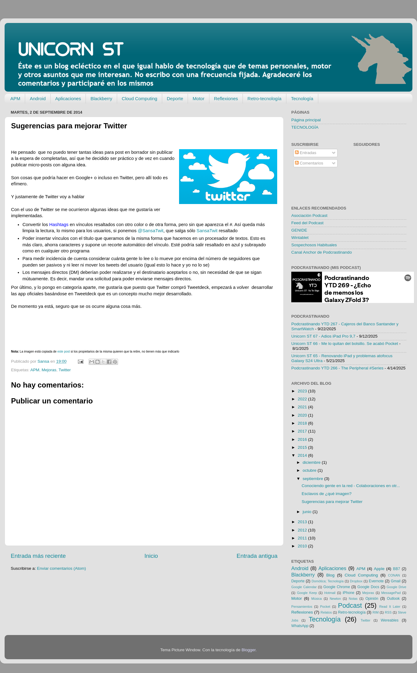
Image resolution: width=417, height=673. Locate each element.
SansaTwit (207, 230)
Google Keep (307, 593)
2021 (303, 407)
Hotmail (329, 593)
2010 (303, 546)
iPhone (348, 593)
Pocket (325, 606)
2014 (303, 455)
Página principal (306, 120)
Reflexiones (226, 98)
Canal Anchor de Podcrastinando (321, 252)
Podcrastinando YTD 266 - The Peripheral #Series (337, 368)
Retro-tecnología (264, 98)
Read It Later (389, 606)
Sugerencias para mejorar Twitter (332, 501)
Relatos (326, 612)
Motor (198, 98)
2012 (303, 530)
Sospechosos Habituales (314, 245)
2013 (303, 522)
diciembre (312, 462)
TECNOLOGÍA (305, 127)
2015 (303, 447)
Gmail (395, 581)
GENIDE (299, 230)
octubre (310, 470)
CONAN (394, 575)
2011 (303, 538)
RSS (388, 612)
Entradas (305, 152)
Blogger (249, 650)
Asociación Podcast (309, 215)
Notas (353, 598)
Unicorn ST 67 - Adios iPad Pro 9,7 (323, 336)
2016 (303, 439)
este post (63, 351)
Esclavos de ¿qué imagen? (327, 493)
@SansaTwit (150, 230)
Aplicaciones (68, 98)
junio (307, 511)
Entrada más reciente (38, 556)
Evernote (376, 581)
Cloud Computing (139, 98)
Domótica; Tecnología (327, 581)
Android (38, 98)
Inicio (151, 556)
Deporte (175, 98)
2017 (303, 431)
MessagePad (391, 593)
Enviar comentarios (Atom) (61, 568)
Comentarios (309, 163)
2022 (303, 399)
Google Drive (396, 587)
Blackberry (101, 98)
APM (15, 98)
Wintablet (299, 237)
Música (316, 598)
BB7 (396, 569)
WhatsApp (299, 626)
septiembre (313, 478)
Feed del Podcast (307, 223)
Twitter (65, 370)
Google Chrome (336, 587)
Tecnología (302, 98)
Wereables (390, 620)
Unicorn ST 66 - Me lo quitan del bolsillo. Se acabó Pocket (344, 343)
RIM (376, 612)
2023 (303, 391)
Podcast (350, 605)
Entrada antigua (257, 556)
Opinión (371, 598)
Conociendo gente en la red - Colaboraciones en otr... (351, 485)
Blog (330, 575)
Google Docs (368, 587)
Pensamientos (301, 606)
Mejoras (49, 370)
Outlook (393, 598)
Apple (379, 568)
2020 (303, 415)
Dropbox (356, 581)
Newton (335, 598)
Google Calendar (304, 587)
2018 (303, 423)
